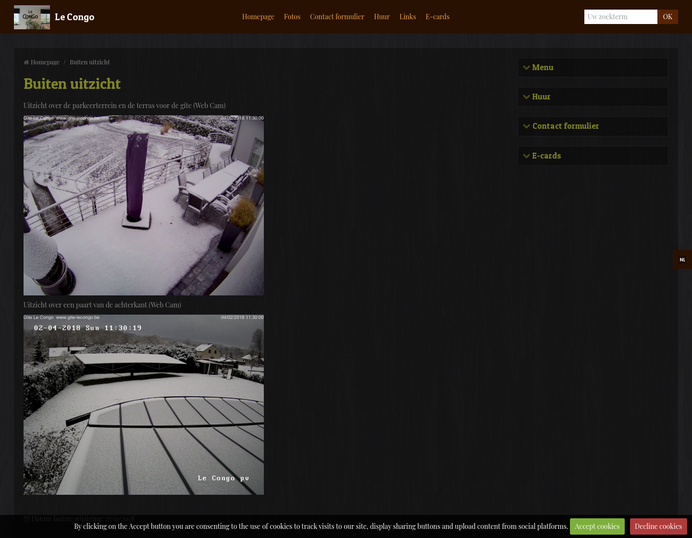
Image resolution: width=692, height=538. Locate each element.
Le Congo (74, 17)
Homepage (258, 16)
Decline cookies (658, 526)
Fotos (292, 16)
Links (407, 16)
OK (667, 16)
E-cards (438, 16)
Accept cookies (597, 526)
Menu (542, 67)
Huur (382, 16)
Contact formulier (337, 16)
